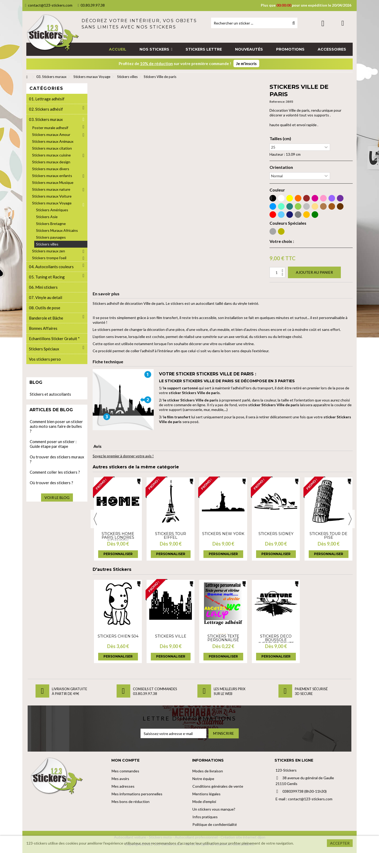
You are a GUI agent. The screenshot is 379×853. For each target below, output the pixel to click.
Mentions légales (206, 794)
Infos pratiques (205, 817)
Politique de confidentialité (214, 824)
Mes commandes (125, 771)
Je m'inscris (246, 63)
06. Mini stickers (43, 287)
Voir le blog (56, 497)
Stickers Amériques (52, 210)
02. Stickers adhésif (46, 109)
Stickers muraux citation (52, 148)
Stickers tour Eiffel (170, 535)
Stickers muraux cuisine (51, 155)
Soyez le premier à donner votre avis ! (123, 456)
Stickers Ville (170, 636)
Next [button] (350, 519)
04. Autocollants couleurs (51, 266)
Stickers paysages (51, 237)
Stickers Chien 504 (118, 636)
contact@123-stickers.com (48, 5)
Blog (35, 382)
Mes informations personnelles (137, 794)
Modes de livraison (207, 771)
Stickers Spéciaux (44, 348)
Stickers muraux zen (48, 251)
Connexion (322, 23)
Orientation (281, 167)
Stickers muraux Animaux (52, 141)
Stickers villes (47, 244)
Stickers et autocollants (50, 394)
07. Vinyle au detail (45, 297)
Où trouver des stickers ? (51, 482)
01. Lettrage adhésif (46, 98)
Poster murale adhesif (50, 127)
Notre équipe (203, 778)
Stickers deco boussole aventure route (276, 640)
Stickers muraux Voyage (52, 203)
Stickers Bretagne (51, 223)
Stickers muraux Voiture (52, 196)
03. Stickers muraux (46, 119)
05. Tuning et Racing (47, 276)
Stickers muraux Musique (52, 182)
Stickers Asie (47, 216)
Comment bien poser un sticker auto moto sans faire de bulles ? (56, 426)
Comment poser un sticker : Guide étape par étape (53, 444)
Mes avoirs (120, 778)
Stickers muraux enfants (52, 175)
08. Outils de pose (44, 307)
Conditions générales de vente (217, 786)
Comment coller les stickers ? (55, 472)
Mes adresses (123, 786)
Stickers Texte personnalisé (223, 638)
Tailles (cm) (280, 138)
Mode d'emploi (204, 801)
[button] (156, 49)
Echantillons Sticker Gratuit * (54, 338)
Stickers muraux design (51, 162)
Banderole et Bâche (46, 318)
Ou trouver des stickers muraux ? (57, 459)
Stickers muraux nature (51, 189)
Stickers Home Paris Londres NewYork (118, 537)
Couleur (277, 190)
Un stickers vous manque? (213, 809)
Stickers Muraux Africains (57, 230)
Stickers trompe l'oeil (49, 258)
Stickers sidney (275, 533)
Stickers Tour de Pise (328, 535)
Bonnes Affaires (43, 328)
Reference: (277, 102)
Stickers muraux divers (50, 168)
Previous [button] (95, 519)
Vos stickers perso (45, 359)
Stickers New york (223, 533)
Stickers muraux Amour (51, 134)
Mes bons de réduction (130, 801)
